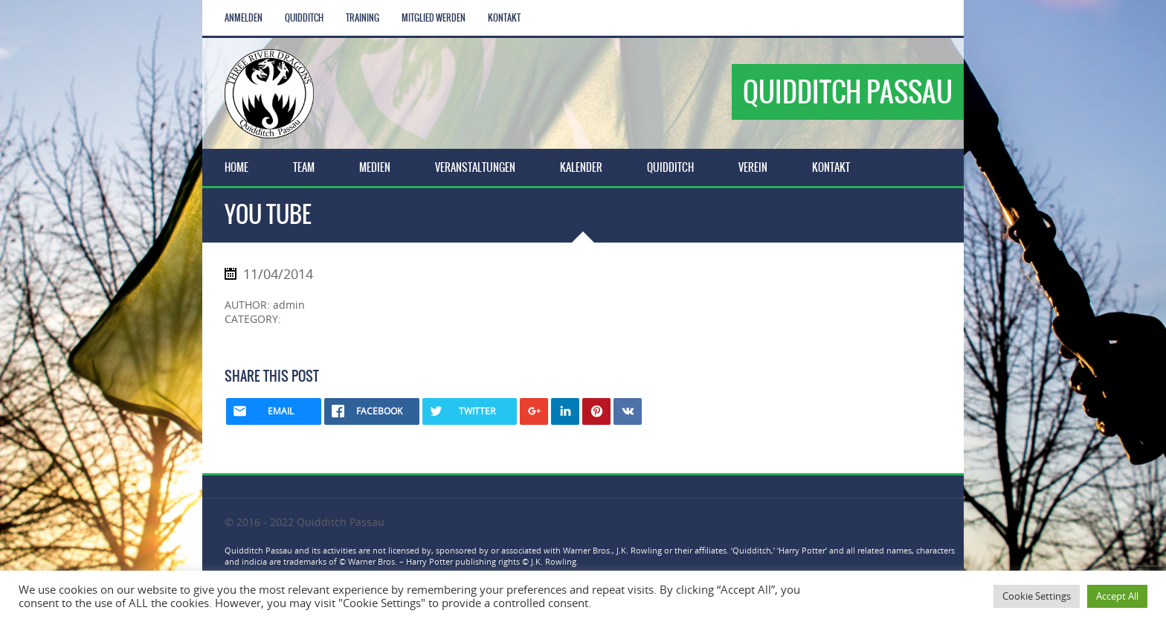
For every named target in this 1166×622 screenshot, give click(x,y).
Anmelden (243, 18)
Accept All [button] (1117, 596)
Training (362, 18)
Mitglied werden (434, 18)
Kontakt (504, 18)
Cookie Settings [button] (1036, 596)
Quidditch (304, 18)
